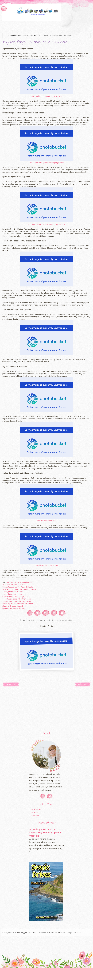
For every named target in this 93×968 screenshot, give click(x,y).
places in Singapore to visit (12, 606)
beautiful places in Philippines (13, 608)
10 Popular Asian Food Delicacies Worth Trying (46, 224)
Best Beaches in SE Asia (46, 520)
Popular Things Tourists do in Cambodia (25, 35)
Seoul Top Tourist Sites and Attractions (17, 603)
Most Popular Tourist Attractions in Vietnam (19, 589)
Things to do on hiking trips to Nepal (16, 601)
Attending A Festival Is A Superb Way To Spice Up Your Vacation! (45, 832)
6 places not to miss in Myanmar (15, 596)
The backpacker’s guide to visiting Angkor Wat (46, 162)
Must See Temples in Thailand (14, 584)
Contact (34, 812)
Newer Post (11, 684)
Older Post (82, 684)
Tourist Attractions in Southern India (16, 599)
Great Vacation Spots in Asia (46, 565)
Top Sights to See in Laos (12, 592)
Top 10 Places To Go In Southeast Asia (46, 96)
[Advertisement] (46, 26)
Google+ (35, 815)
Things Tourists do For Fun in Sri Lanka (17, 587)
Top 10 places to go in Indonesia (19, 582)
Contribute (36, 809)
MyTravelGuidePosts (31, 620)
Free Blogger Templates (26, 932)
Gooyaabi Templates (57, 932)
